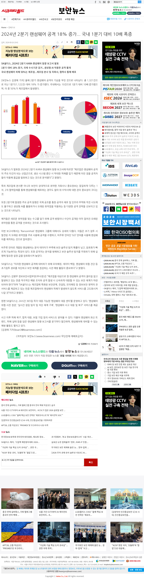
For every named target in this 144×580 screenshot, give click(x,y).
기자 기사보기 (88, 343)
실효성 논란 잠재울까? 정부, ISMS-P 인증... (69, 442)
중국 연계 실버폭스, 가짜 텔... (121, 260)
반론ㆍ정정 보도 (136, 570)
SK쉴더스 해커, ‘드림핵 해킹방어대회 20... (121, 288)
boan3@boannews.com (27, 329)
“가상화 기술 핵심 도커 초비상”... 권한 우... (19, 447)
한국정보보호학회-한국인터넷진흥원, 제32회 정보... (23, 436)
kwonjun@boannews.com (70, 571)
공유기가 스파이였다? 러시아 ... (122, 270)
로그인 (3, 2)
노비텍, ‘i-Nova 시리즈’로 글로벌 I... (118, 291)
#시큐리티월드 (30, 19)
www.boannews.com (48, 336)
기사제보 (19, 2)
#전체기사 (16, 19)
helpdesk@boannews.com (113, 564)
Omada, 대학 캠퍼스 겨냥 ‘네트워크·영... (120, 294)
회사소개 (4, 557)
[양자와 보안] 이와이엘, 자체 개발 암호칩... (121, 285)
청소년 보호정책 (47, 557)
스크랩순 (135, 301)
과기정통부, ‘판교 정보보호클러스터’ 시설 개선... (72, 436)
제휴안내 (76, 557)
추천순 (121, 301)
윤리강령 (59, 557)
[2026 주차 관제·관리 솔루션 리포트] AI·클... (122, 136)
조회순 (107, 301)
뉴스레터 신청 (35, 2)
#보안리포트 (56, 19)
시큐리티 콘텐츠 (133, 18)
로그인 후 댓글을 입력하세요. (42, 462)
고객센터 (67, 557)
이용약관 (22, 557)
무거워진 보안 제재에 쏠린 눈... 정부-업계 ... (70, 447)
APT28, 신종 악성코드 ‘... (119, 263)
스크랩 (26, 2)
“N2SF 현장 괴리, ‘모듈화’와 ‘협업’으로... (19, 452)
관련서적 (84, 557)
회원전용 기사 (116, 18)
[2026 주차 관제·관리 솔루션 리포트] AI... (69, 452)
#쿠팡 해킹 (70, 19)
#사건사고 (43, 19)
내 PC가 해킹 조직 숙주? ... (120, 273)
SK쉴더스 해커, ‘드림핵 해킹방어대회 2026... (20, 442)
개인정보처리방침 (33, 557)
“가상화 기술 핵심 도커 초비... (121, 266)
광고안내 (13, 557)
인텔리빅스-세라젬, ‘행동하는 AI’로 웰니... (121, 282)
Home (3, 27)
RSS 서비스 (96, 557)
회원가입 (11, 2)
